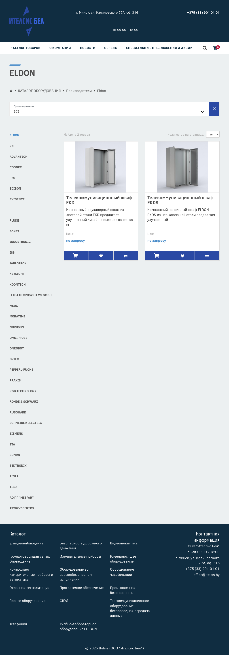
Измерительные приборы (80, 556)
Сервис (110, 48)
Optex (14, 359)
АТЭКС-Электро (22, 508)
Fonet (14, 231)
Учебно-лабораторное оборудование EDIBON (78, 626)
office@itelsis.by (206, 574)
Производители (79, 90)
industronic (20, 242)
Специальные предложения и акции (159, 48)
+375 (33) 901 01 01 (202, 568)
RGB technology (23, 391)
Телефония (18, 623)
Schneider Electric (26, 423)
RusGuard (18, 412)
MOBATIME (17, 316)
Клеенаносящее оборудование (123, 558)
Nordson (17, 327)
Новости (87, 48)
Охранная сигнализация (29, 587)
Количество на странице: (186, 134)
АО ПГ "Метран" (22, 497)
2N (12, 146)
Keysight (17, 274)
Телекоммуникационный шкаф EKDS (180, 199)
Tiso (13, 487)
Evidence (17, 199)
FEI (12, 210)
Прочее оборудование (27, 600)
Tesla (14, 476)
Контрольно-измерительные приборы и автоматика (31, 574)
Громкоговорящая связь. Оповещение (29, 558)
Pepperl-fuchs (21, 369)
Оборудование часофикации (122, 571)
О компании (60, 48)
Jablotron (18, 263)
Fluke (14, 220)
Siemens (16, 433)
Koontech (18, 284)
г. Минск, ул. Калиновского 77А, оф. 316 (107, 12)
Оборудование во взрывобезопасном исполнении (76, 574)
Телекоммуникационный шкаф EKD (99, 199)
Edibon (15, 188)
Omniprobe (18, 338)
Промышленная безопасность (123, 590)
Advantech (19, 156)
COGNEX (16, 167)
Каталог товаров (25, 48)
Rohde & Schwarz (24, 401)
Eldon (14, 135)
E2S (12, 178)
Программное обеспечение (82, 587)
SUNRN (15, 455)
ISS (12, 252)
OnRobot (17, 348)
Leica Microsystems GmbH (31, 295)
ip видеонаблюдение (26, 543)
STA (12, 444)
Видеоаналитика (124, 543)
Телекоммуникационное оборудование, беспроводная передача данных (130, 608)
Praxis (15, 380)
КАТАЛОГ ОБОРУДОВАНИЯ (39, 90)
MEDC (14, 306)
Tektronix (18, 465)
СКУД (64, 600)
